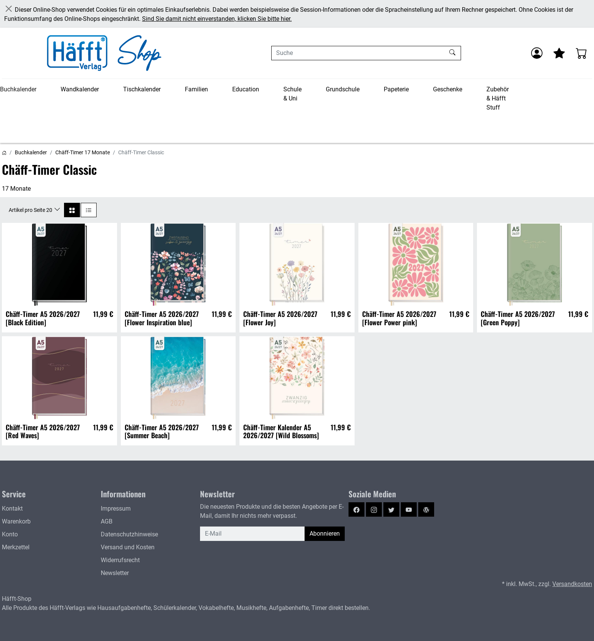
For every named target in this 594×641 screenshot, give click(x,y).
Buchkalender (18, 89)
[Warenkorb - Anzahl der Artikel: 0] (581, 53)
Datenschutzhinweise (129, 534)
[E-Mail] (252, 534)
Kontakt (12, 508)
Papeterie (396, 89)
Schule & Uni (292, 94)
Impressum (116, 508)
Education (245, 89)
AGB (107, 521)
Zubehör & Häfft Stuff (497, 98)
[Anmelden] (536, 53)
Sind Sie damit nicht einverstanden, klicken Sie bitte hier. (217, 18)
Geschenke (447, 89)
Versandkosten (572, 584)
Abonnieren (325, 533)
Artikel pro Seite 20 (31, 210)
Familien (196, 89)
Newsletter (115, 573)
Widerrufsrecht (120, 560)
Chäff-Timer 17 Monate (82, 152)
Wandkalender (80, 89)
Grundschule (343, 89)
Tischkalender (142, 89)
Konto (10, 534)
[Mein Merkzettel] (559, 53)
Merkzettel (16, 547)
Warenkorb (16, 521)
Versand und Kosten (128, 547)
